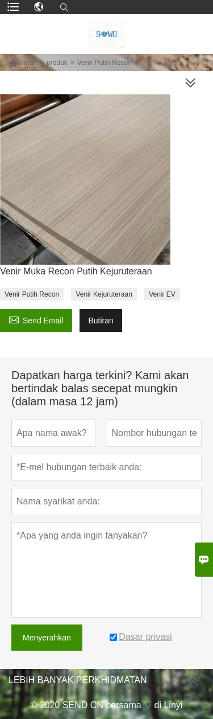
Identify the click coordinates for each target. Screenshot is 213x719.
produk (57, 63)
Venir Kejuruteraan (104, 294)
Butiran (100, 320)
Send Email (36, 319)
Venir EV (162, 294)
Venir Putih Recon (32, 294)
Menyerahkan (47, 637)
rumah (27, 63)
